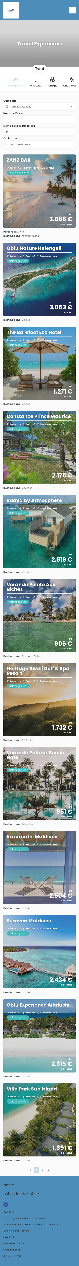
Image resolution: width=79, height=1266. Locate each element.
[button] (39, 144)
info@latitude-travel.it (18, 1230)
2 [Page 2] (42, 1170)
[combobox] (39, 131)
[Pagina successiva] (48, 1170)
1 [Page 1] (36, 1170)
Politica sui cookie (12, 1250)
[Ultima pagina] (54, 1170)
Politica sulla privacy (13, 1243)
